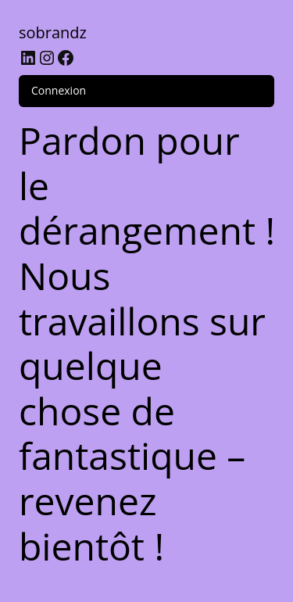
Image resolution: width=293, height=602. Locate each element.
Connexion (58, 90)
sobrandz (53, 32)
